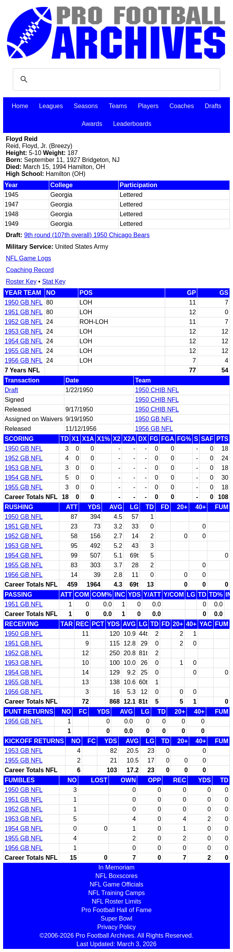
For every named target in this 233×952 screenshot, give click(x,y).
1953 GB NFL (24, 331)
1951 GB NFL (24, 312)
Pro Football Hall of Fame (116, 910)
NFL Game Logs (28, 258)
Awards (92, 124)
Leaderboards (132, 124)
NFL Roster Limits (116, 901)
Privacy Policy (116, 927)
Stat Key (54, 281)
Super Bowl (117, 918)
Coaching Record (30, 270)
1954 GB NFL (24, 341)
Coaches (181, 106)
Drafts (213, 106)
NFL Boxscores (116, 876)
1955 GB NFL (24, 351)
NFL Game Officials (116, 884)
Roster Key (21, 281)
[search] (115, 79)
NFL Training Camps (116, 893)
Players (148, 106)
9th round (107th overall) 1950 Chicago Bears (87, 235)
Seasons (86, 106)
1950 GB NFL (24, 302)
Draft (11, 390)
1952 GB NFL (24, 321)
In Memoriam (116, 867)
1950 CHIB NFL (157, 390)
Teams (118, 106)
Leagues (51, 106)
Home (20, 106)
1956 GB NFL (24, 360)
